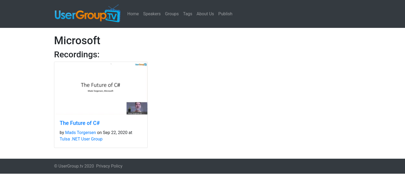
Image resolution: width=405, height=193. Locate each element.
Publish (225, 13)
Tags (187, 13)
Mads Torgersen (80, 132)
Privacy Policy (109, 166)
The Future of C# (80, 123)
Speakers (152, 13)
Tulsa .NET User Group (81, 139)
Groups (172, 13)
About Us (205, 13)
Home (133, 13)
